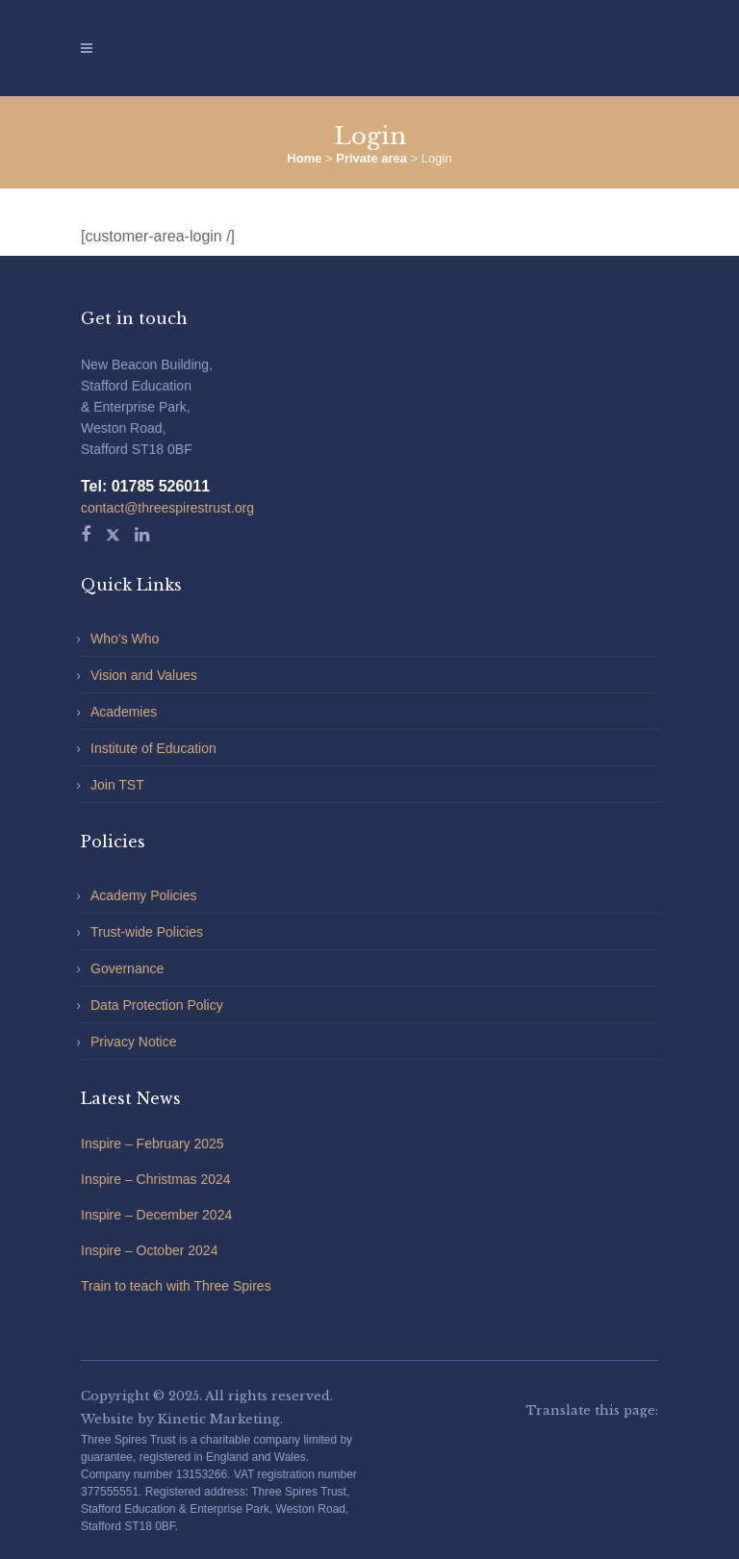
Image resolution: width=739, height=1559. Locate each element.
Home (304, 158)
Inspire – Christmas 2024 (156, 1179)
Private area (371, 158)
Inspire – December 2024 (156, 1214)
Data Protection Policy (156, 1005)
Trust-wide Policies (146, 932)
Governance (127, 968)
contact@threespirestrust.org (167, 507)
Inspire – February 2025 (152, 1143)
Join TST (117, 784)
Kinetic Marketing (219, 1419)
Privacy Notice (133, 1041)
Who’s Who (124, 638)
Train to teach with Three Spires (176, 1286)
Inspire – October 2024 (149, 1250)
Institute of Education (153, 748)
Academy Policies (143, 895)
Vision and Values (143, 675)
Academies (123, 711)
